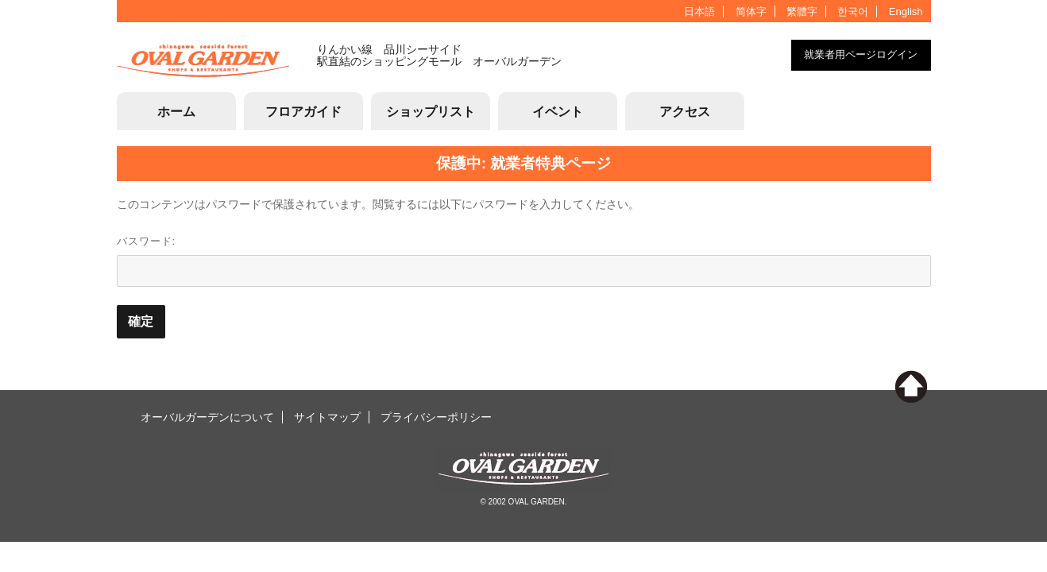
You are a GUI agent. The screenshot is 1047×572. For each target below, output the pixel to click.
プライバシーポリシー (436, 417)
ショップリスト (430, 111)
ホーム (176, 111)
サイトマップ (327, 417)
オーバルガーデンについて (207, 417)
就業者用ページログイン (861, 54)
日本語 (699, 11)
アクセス (684, 111)
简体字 (751, 11)
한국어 (852, 11)
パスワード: (524, 261)
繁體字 (801, 11)
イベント (557, 111)
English (906, 11)
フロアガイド (303, 111)
